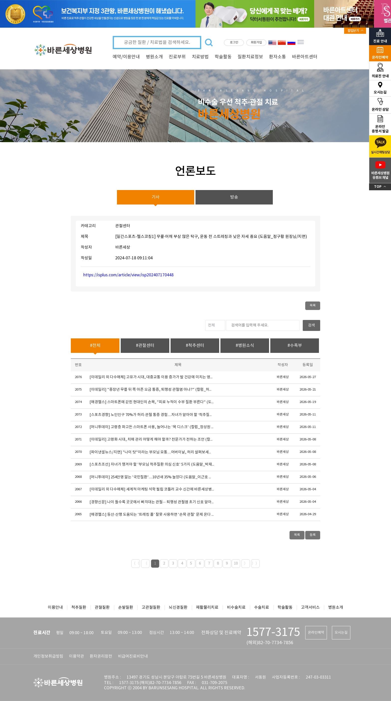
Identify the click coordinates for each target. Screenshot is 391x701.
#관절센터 (145, 345)
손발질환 (125, 607)
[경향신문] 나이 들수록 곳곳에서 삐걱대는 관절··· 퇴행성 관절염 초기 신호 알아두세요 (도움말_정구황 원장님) (152, 502)
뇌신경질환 (178, 607)
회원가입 (256, 42)
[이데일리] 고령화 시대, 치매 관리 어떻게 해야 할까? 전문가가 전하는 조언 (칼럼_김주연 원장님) (152, 439)
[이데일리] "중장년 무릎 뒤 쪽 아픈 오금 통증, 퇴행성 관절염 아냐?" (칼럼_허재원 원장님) (152, 390)
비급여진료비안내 (133, 656)
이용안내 (55, 607)
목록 (313, 305)
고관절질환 (151, 607)
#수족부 (295, 345)
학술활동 (223, 57)
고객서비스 (310, 607)
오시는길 (341, 633)
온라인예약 (316, 633)
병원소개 (154, 57)
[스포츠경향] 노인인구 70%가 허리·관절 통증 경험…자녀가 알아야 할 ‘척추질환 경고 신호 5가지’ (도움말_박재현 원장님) (152, 415)
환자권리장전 (101, 656)
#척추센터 (195, 345)
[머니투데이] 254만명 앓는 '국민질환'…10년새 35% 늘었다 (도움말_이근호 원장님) (152, 477)
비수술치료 (236, 607)
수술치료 (261, 607)
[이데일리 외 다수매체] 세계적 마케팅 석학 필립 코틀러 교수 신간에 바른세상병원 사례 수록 (152, 489)
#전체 (95, 345)
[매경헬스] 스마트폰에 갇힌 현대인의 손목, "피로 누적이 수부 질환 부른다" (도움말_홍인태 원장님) (152, 402)
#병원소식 (245, 345)
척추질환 (78, 607)
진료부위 (177, 57)
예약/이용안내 (126, 57)
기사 (156, 197)
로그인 (234, 42)
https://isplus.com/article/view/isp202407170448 (128, 275)
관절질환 (102, 607)
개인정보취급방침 (48, 656)
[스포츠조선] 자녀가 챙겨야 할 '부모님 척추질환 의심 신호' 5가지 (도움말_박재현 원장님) (152, 464)
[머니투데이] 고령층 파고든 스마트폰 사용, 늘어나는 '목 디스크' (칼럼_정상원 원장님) (152, 427)
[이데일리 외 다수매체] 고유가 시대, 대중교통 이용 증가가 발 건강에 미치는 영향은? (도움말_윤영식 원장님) (152, 377)
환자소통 (277, 57)
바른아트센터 (304, 57)
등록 (313, 535)
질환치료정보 (250, 57)
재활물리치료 (207, 607)
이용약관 (76, 656)
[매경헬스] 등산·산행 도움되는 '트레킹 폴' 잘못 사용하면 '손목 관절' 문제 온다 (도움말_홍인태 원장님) (152, 514)
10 (236, 563)
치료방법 (200, 57)
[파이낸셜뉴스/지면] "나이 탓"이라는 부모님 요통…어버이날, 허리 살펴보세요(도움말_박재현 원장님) (152, 452)
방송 (234, 197)
